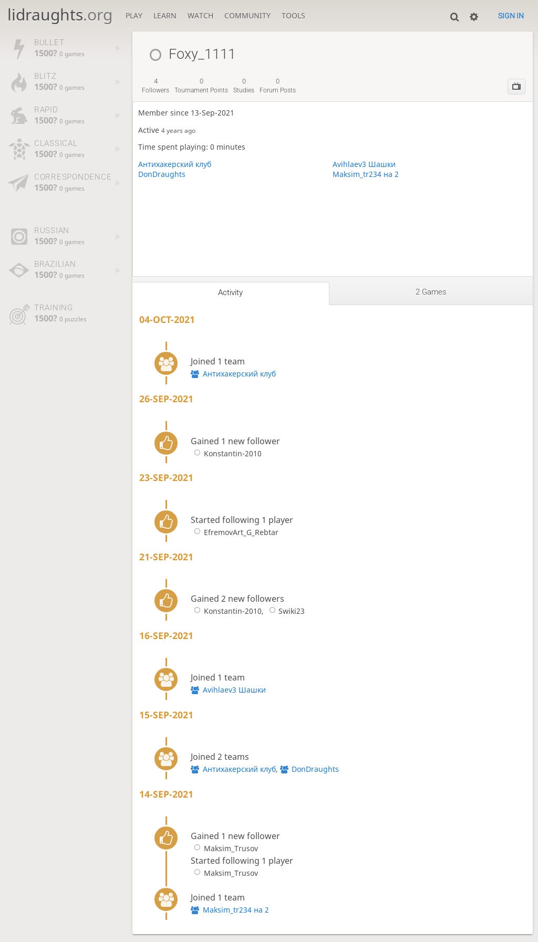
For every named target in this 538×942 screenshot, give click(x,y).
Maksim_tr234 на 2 (366, 174)
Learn (165, 15)
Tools (293, 15)
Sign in (511, 16)
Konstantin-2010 (226, 453)
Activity (230, 292)
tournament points (201, 85)
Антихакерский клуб (174, 164)
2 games (431, 292)
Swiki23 (285, 611)
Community (247, 15)
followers (155, 85)
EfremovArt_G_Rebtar (234, 532)
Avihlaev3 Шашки (364, 164)
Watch (200, 15)
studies (243, 85)
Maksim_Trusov (224, 848)
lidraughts (59, 14)
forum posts (278, 85)
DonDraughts (161, 174)
